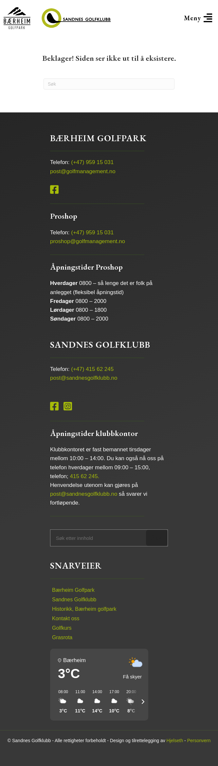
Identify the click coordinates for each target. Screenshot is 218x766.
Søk (156, 537)
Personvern (199, 740)
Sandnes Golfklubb (74, 599)
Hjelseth (175, 740)
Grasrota (62, 637)
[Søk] (109, 84)
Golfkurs (62, 628)
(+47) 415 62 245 (92, 369)
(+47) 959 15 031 (92, 162)
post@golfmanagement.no (83, 171)
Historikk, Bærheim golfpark (84, 609)
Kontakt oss (66, 618)
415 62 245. (85, 476)
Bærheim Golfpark (73, 590)
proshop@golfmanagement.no (87, 241)
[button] (198, 17)
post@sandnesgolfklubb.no (83, 378)
